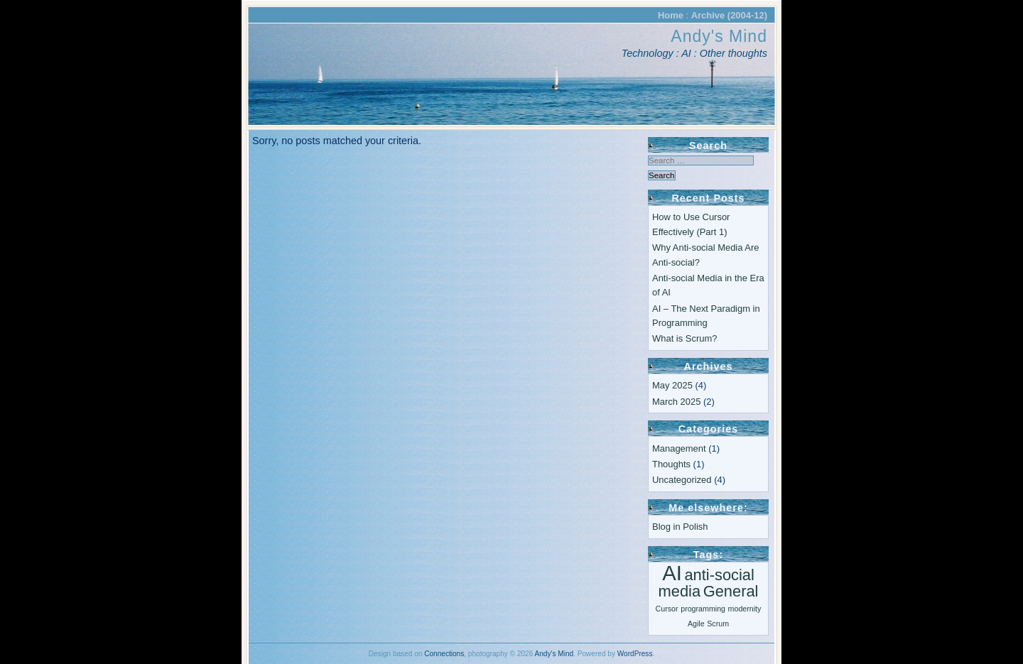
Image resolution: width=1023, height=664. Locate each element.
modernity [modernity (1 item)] (745, 608)
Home (670, 15)
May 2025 (672, 385)
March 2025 (676, 401)
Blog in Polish (680, 526)
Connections (444, 654)
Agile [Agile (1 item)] (696, 623)
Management (679, 448)
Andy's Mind (719, 36)
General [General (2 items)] (731, 591)
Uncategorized (682, 479)
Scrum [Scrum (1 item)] (718, 623)
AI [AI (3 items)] (672, 572)
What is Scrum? (684, 338)
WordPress (635, 654)
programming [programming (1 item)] (703, 608)
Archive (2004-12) (729, 15)
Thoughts (671, 464)
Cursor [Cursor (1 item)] (667, 608)
